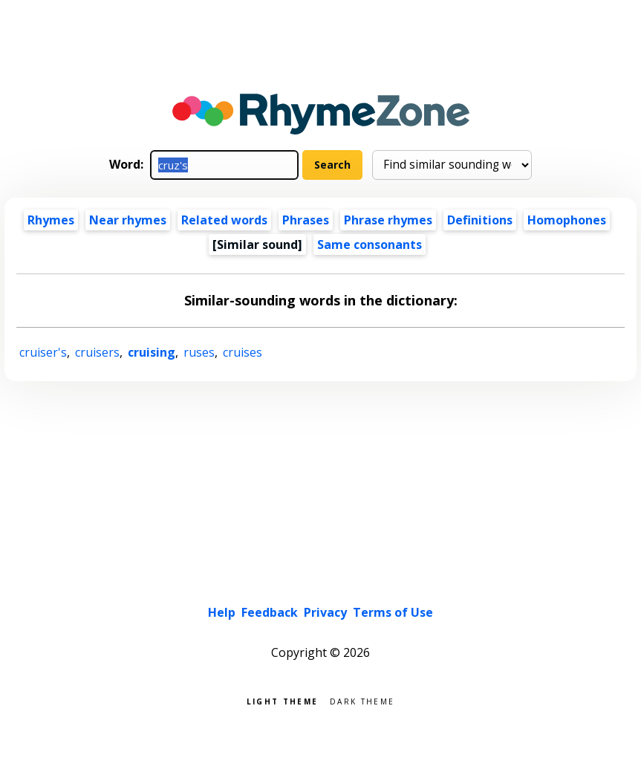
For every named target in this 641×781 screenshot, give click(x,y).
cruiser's (43, 352)
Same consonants (369, 244)
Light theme (282, 700)
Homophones (566, 220)
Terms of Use (393, 612)
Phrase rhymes (388, 220)
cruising (151, 352)
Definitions (480, 220)
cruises (242, 352)
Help (221, 612)
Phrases (305, 220)
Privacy (325, 612)
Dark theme (362, 700)
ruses (199, 352)
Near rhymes (127, 220)
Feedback (269, 612)
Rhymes (50, 220)
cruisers (97, 352)
